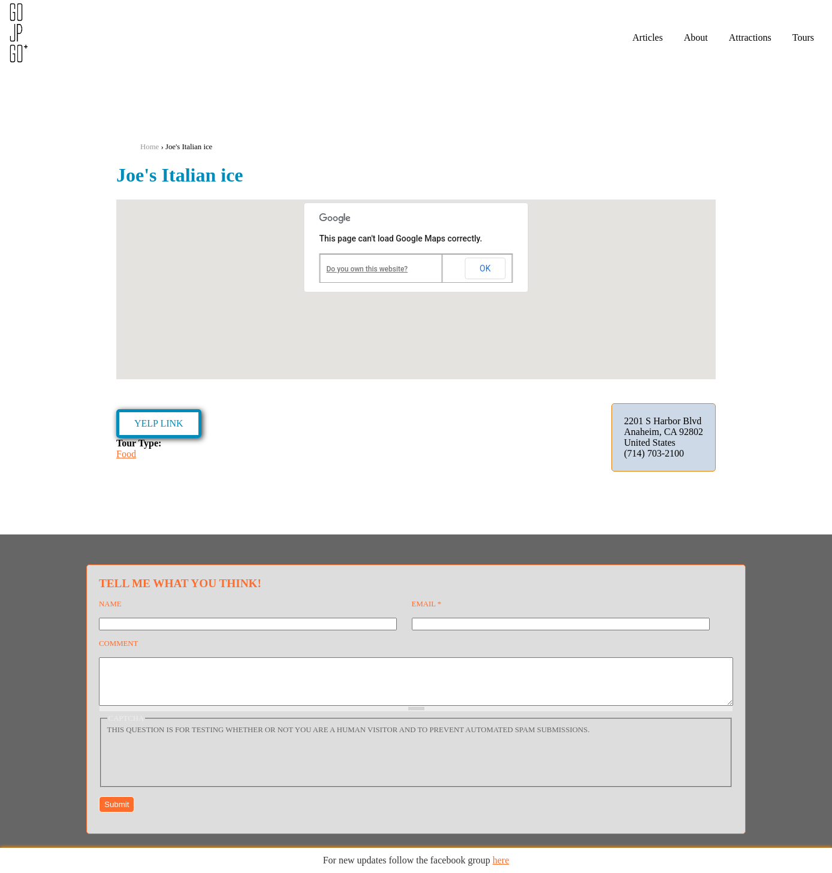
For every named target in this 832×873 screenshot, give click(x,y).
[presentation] (198, 767)
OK (485, 268)
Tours (803, 37)
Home (149, 147)
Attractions (750, 37)
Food (126, 454)
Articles (647, 37)
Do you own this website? (367, 269)
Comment (118, 643)
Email (427, 604)
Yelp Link (158, 423)
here (501, 860)
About (696, 37)
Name (110, 604)
